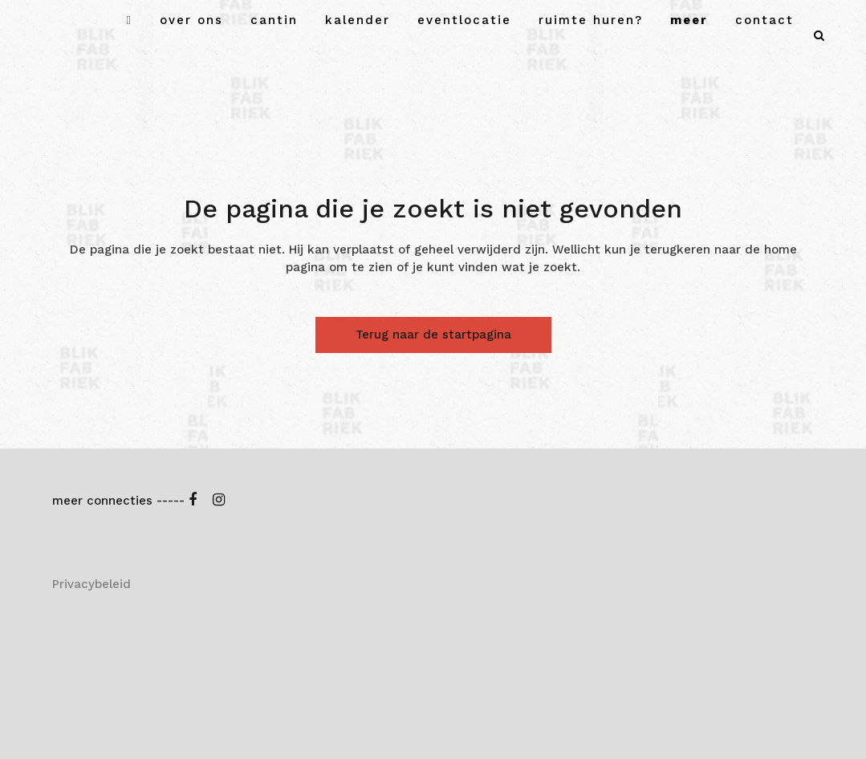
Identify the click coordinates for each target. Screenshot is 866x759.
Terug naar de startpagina (433, 334)
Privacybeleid (91, 584)
